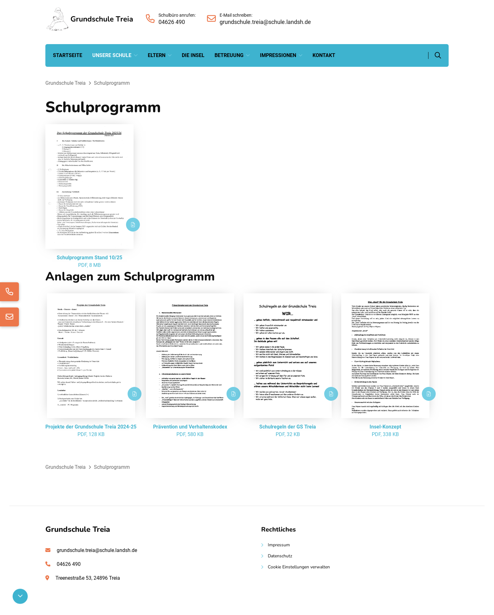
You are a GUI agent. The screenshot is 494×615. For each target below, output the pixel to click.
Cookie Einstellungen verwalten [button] (299, 567)
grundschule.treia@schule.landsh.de (97, 550)
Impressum (279, 545)
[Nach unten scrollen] (20, 596)
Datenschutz (280, 556)
